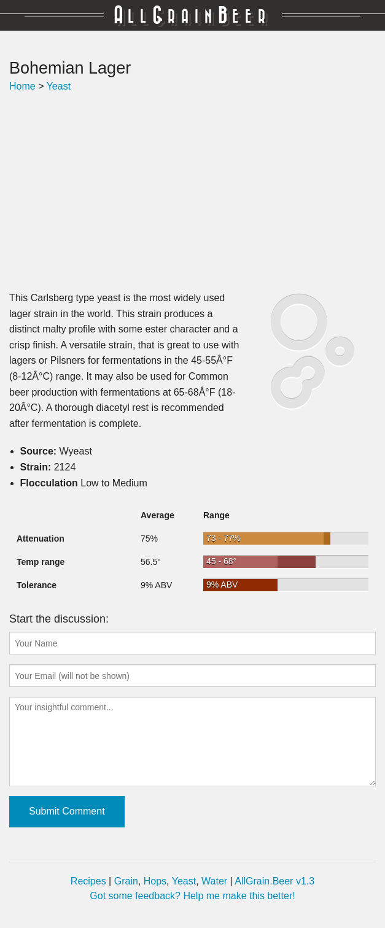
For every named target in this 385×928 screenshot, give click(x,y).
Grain (126, 881)
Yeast (59, 86)
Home (22, 86)
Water (214, 881)
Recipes (88, 881)
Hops (155, 881)
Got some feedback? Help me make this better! (192, 896)
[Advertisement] (192, 192)
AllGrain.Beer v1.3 (274, 881)
